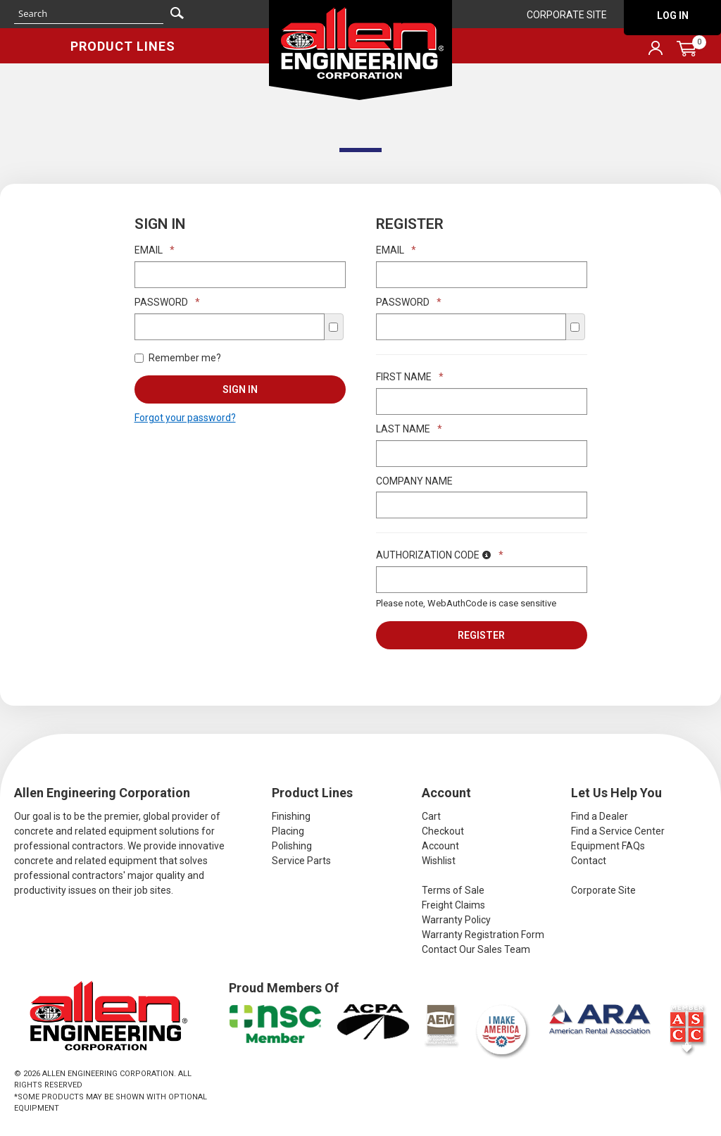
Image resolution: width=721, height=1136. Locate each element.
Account (440, 845)
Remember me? (177, 357)
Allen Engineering (360, 50)
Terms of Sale (453, 890)
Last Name (409, 429)
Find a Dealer (599, 816)
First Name (410, 376)
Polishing (292, 845)
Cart (431, 816)
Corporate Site (567, 14)
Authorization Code (439, 555)
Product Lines (122, 46)
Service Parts (301, 860)
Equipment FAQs (608, 845)
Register (481, 635)
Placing (288, 831)
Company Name (414, 481)
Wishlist (439, 860)
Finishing (291, 816)
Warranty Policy (456, 919)
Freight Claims (453, 905)
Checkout (443, 831)
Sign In (240, 389)
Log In (673, 15)
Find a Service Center (618, 831)
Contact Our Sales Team (476, 949)
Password (167, 302)
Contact (588, 860)
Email (154, 250)
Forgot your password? (185, 417)
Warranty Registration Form (483, 934)
